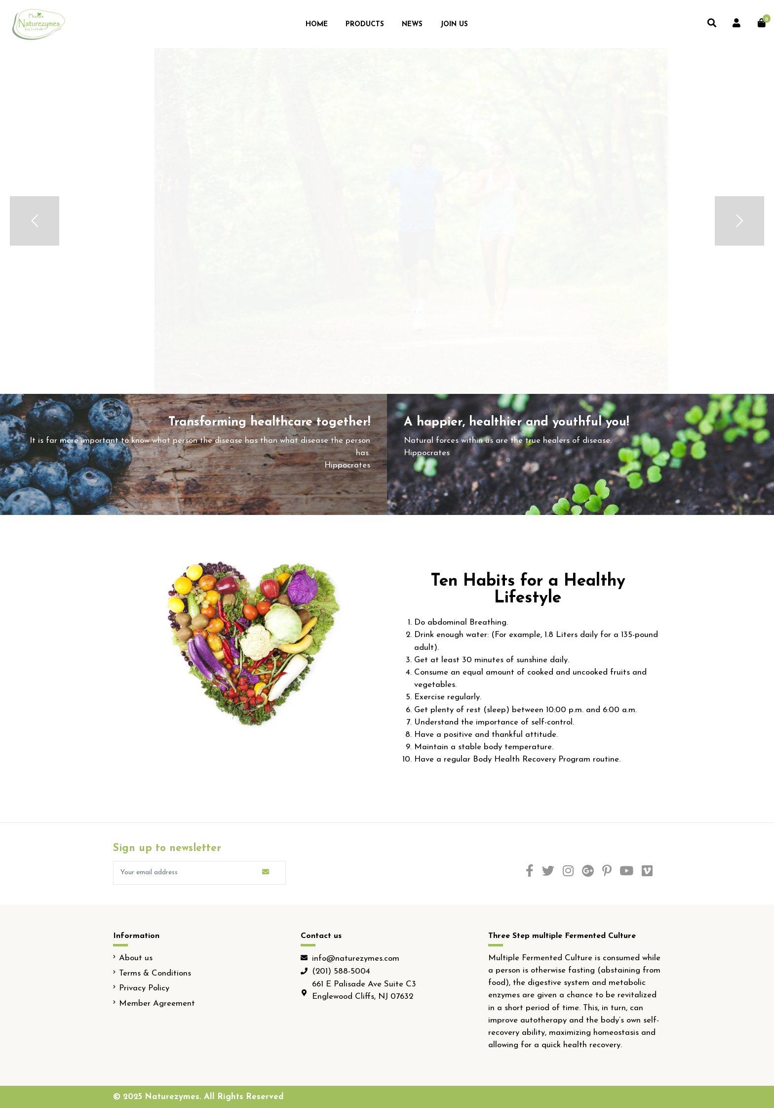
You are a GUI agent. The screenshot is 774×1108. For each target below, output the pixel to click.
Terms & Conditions (155, 973)
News (412, 24)
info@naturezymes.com (355, 958)
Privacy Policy (144, 988)
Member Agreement (157, 1003)
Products (365, 24)
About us (136, 958)
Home (317, 24)
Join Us (454, 24)
